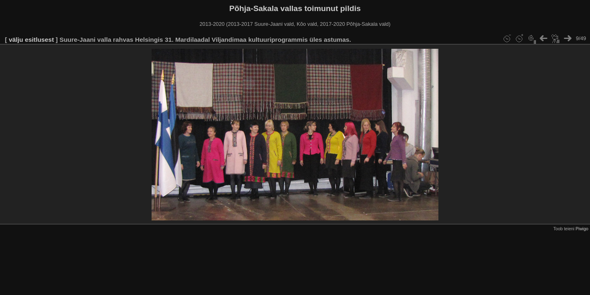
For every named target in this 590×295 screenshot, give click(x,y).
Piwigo (582, 228)
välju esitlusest (31, 39)
